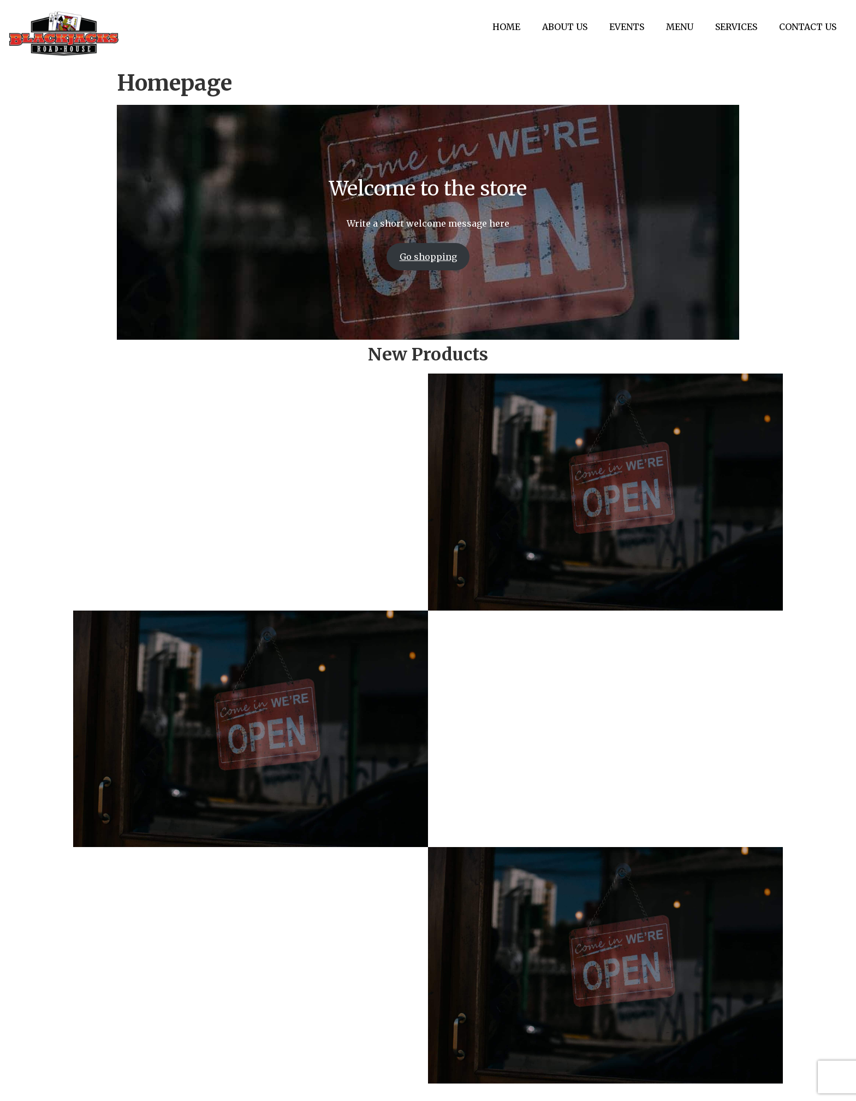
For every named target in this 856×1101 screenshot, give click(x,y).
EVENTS (627, 26)
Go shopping (428, 256)
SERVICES (737, 26)
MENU (680, 26)
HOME (507, 26)
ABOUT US (565, 26)
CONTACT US (808, 26)
